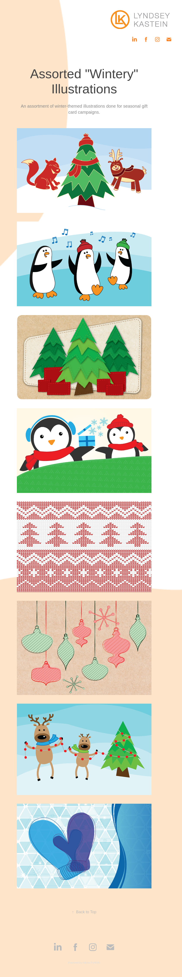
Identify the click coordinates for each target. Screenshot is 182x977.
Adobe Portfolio (91, 962)
